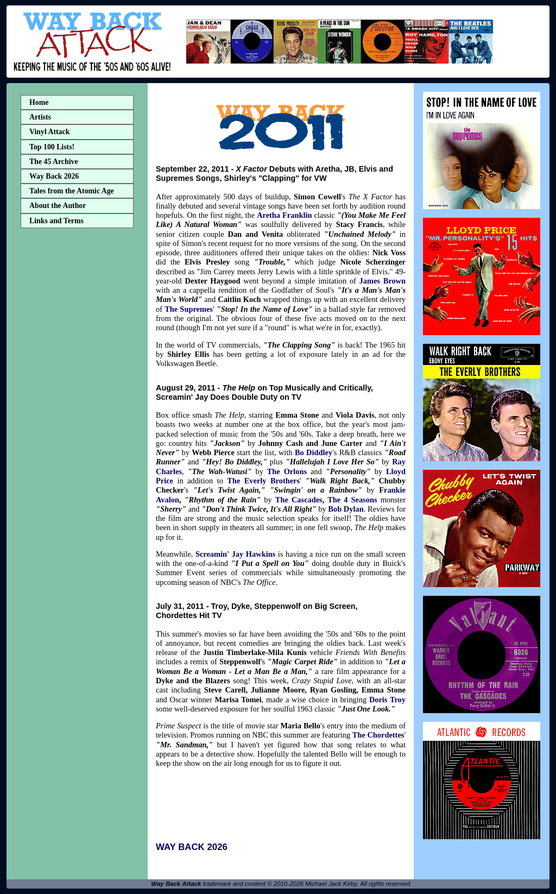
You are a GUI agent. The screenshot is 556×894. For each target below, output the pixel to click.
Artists (40, 117)
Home (38, 102)
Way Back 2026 (54, 176)
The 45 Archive (53, 162)
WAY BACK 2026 (192, 847)
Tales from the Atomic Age (71, 191)
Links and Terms (56, 221)
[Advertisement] (77, 403)
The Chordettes (378, 735)
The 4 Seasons (352, 499)
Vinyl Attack (49, 132)
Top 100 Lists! (51, 147)
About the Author (57, 206)
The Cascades (299, 499)
